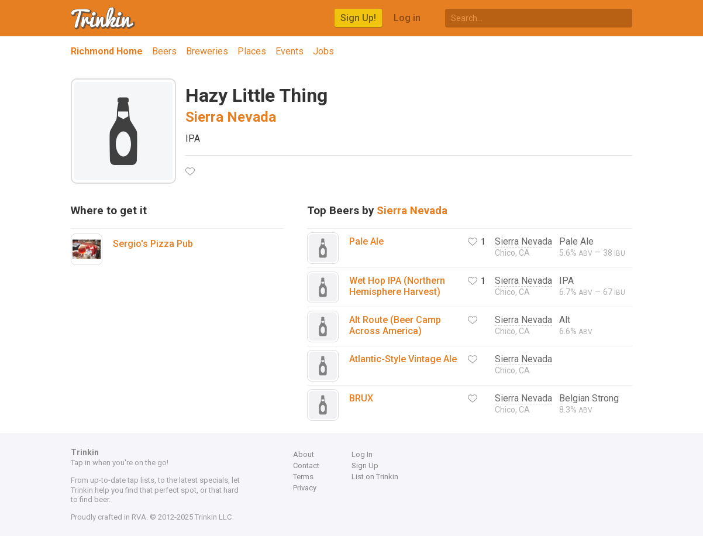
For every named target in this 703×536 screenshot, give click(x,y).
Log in (407, 17)
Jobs (323, 51)
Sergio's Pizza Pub (153, 243)
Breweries (207, 51)
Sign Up (365, 465)
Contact (306, 465)
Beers (164, 51)
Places (251, 51)
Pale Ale (366, 241)
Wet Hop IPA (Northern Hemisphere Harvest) (397, 286)
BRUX (361, 398)
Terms (303, 476)
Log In (362, 454)
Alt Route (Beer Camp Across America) (395, 325)
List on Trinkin (375, 476)
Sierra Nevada (230, 117)
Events (289, 51)
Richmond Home (107, 51)
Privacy (304, 487)
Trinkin (103, 18)
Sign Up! (358, 17)
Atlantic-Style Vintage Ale (403, 359)
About (303, 454)
